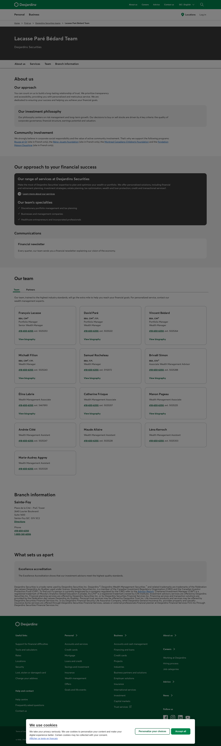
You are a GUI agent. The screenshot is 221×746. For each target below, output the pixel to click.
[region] (110, 731)
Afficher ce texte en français (43, 738)
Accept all (180, 731)
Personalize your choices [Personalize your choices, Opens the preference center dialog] (152, 731)
